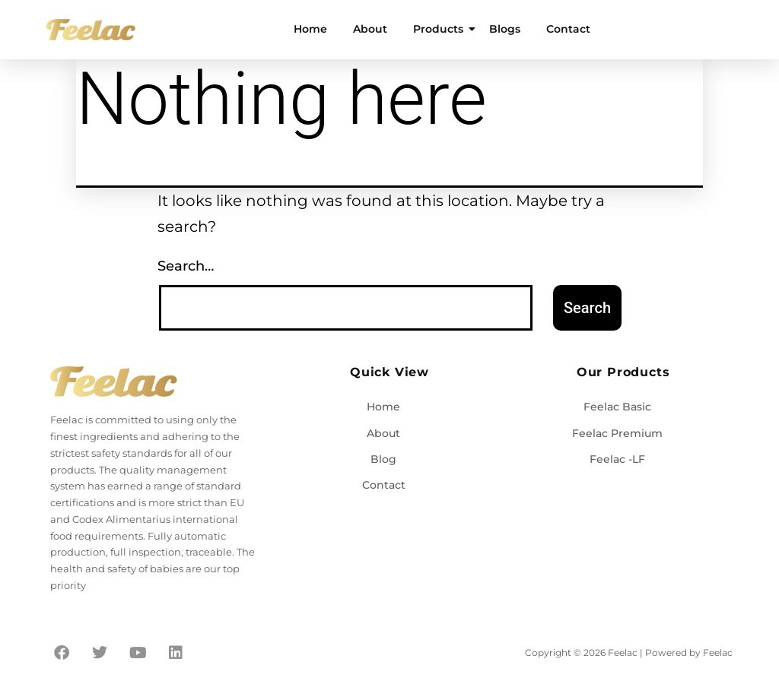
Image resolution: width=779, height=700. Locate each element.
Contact (568, 29)
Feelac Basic (617, 406)
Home (310, 29)
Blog (383, 459)
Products (441, 29)
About (370, 29)
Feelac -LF (617, 459)
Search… (185, 266)
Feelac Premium (617, 433)
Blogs (504, 29)
